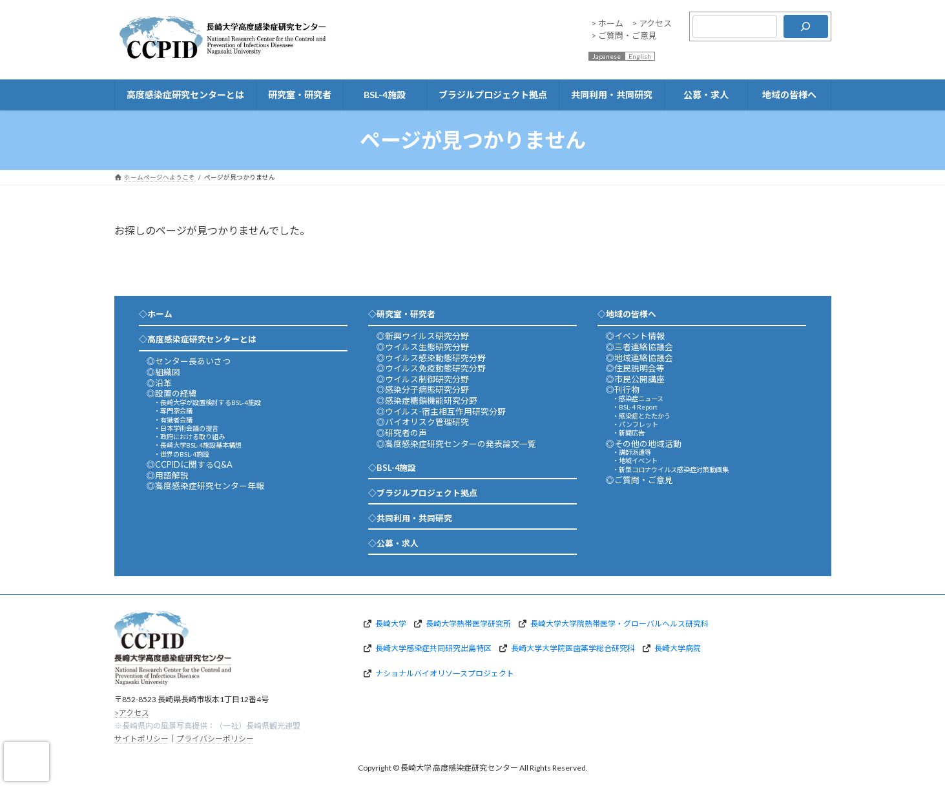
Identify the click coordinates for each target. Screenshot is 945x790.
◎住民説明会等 (635, 368)
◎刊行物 (622, 389)
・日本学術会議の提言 (186, 428)
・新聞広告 (628, 433)
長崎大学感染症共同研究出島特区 (433, 648)
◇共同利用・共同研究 (410, 518)
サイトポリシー (141, 738)
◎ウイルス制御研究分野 (423, 379)
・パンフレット (635, 424)
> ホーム (607, 23)
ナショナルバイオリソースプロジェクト (444, 673)
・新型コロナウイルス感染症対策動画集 (670, 469)
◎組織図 (163, 372)
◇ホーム (155, 314)
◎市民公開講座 (635, 379)
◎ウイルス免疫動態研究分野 (431, 368)
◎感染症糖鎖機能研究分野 (427, 400)
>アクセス (131, 712)
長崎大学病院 (677, 648)
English (639, 56)
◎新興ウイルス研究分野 (423, 336)
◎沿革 (159, 383)
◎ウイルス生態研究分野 (423, 347)
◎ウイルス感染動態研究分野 (431, 358)
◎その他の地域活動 (643, 444)
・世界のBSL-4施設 (181, 454)
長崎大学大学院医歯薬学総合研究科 (573, 648)
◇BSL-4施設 (392, 468)
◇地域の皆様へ (626, 314)
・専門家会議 (173, 411)
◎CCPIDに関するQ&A (190, 464)
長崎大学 (390, 624)
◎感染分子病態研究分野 (423, 389)
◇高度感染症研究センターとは (197, 339)
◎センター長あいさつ (189, 361)
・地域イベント (635, 460)
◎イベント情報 (635, 336)
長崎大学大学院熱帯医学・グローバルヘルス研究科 (619, 624)
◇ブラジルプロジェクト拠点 (422, 493)
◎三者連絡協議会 (639, 347)
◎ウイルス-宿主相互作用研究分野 (441, 411)
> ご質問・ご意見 (624, 35)
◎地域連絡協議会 (639, 358)
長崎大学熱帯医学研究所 (468, 624)
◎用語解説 (168, 475)
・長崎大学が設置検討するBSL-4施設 (207, 402)
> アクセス (652, 23)
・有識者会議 (173, 420)
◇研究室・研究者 (401, 314)
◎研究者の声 (402, 433)
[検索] (805, 26)
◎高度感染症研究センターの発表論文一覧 (456, 444)
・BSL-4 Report (635, 407)
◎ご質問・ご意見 (639, 480)
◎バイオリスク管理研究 (423, 422)
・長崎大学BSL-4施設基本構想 (198, 445)
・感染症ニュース (637, 398)
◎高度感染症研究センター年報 (205, 486)
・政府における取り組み (189, 437)
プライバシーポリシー (215, 738)
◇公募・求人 (393, 543)
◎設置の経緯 (172, 393)
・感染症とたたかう (641, 416)
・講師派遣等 (631, 452)
